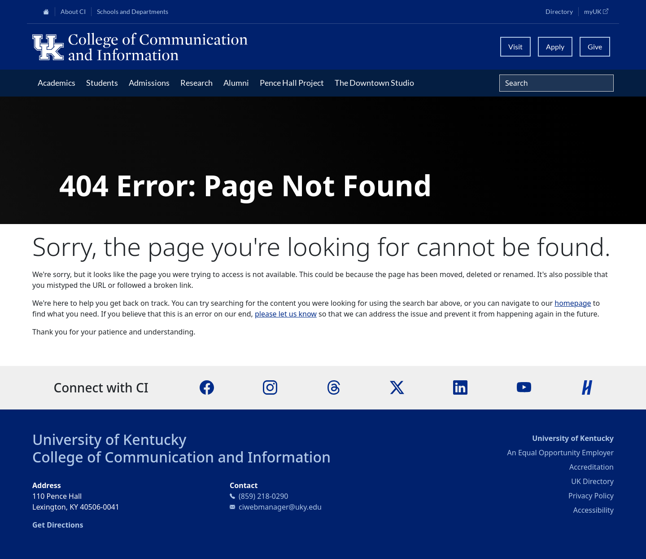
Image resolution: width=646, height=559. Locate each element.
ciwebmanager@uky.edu (280, 507)
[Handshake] (587, 387)
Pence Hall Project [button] (292, 83)
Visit (515, 46)
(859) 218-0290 (263, 496)
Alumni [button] (236, 83)
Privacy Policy (591, 496)
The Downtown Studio (374, 83)
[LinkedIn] (460, 387)
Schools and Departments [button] (132, 11)
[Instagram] (270, 387)
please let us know (286, 314)
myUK (599, 11)
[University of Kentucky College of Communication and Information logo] (250, 47)
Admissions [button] (149, 83)
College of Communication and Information (181, 457)
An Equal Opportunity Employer (560, 453)
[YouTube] (524, 387)
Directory (559, 11)
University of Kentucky (109, 439)
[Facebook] (207, 387)
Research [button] (196, 83)
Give (595, 46)
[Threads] (334, 387)
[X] (397, 387)
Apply (555, 46)
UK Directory (592, 481)
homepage (572, 303)
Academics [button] (56, 83)
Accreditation (591, 467)
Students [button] (102, 83)
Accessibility (593, 510)
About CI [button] (73, 11)
